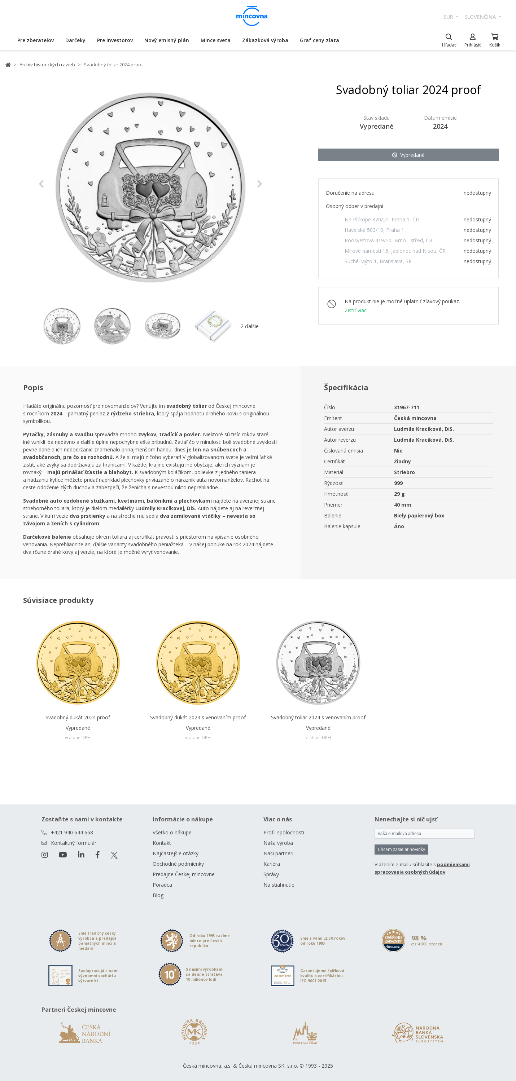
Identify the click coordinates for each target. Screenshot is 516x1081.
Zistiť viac (356, 310)
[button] (55, 184)
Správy (271, 874)
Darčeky (75, 40)
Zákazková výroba (265, 40)
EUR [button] (449, 16)
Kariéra (271, 863)
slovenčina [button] (480, 16)
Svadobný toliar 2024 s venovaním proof (318, 717)
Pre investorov (115, 40)
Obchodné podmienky (178, 863)
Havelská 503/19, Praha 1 (374, 229)
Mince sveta (216, 40)
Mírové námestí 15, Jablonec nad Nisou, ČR (395, 250)
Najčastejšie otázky (175, 853)
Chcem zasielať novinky (401, 849)
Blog (158, 895)
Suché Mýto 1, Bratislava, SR (378, 261)
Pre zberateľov (35, 40)
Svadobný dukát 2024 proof (77, 717)
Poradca (162, 884)
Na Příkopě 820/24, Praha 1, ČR (382, 219)
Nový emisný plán (166, 40)
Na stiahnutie (278, 884)
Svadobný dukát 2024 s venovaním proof (198, 717)
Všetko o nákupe (172, 832)
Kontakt (162, 842)
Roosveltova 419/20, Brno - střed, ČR (388, 240)
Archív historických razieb (47, 64)
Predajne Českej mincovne (184, 874)
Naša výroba (278, 842)
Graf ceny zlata (319, 40)
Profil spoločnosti (283, 832)
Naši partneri (278, 853)
